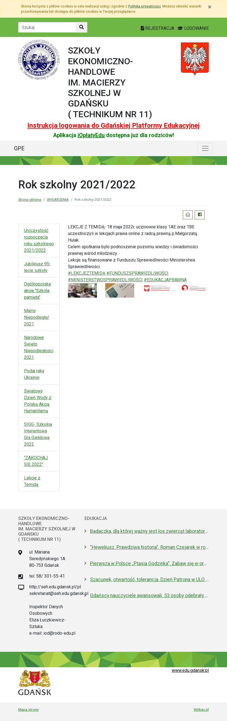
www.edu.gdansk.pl (190, 670)
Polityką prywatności (144, 6)
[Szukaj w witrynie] (81, 27)
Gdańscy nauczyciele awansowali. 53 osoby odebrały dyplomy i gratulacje (149, 595)
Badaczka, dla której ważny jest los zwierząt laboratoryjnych (149, 531)
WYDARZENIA (58, 199)
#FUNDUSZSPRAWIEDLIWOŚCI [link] (137, 273)
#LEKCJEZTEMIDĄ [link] (86, 273)
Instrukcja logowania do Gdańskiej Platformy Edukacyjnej (113, 125)
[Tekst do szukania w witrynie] (47, 27)
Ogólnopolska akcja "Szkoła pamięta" (37, 290)
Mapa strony (28, 709)
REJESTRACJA (158, 28)
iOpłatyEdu (91, 135)
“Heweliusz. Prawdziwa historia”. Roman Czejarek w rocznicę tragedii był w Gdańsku (149, 547)
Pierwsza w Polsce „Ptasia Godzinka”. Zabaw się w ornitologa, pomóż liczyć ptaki (149, 563)
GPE (19, 148)
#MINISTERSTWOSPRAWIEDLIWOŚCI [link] (105, 279)
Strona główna (29, 199)
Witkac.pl (201, 709)
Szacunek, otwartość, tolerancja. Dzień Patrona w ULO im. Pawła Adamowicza (149, 579)
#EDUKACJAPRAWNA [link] (165, 279)
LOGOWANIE (193, 28)
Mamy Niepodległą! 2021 (36, 317)
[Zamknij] (210, 7)
